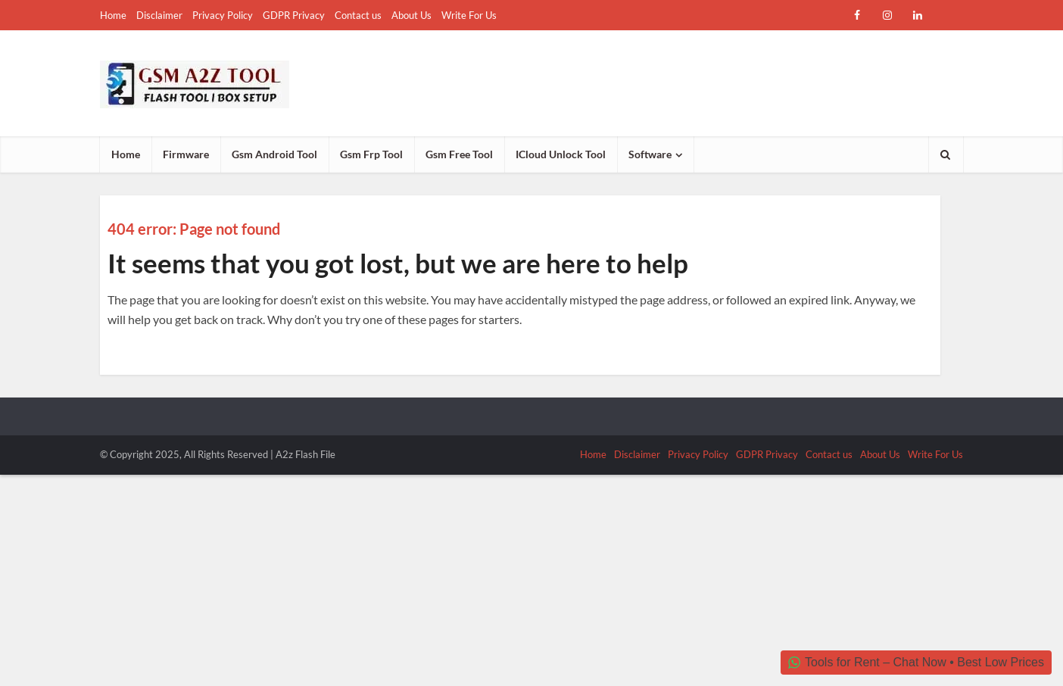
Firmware (186, 154)
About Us (411, 15)
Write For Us (469, 15)
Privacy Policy (222, 15)
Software (650, 154)
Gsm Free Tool (459, 154)
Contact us (358, 15)
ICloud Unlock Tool (561, 154)
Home (113, 15)
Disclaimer (159, 15)
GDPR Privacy (294, 15)
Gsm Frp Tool (371, 154)
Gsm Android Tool (274, 154)
